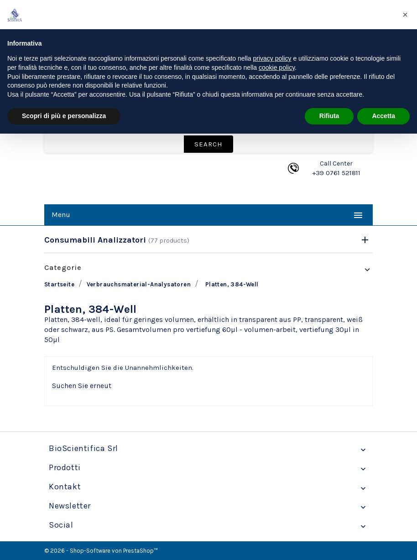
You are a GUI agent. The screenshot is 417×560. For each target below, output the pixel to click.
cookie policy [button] (277, 67)
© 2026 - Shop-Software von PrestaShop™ (101, 550)
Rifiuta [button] (329, 115)
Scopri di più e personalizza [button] (64, 115)
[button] (405, 14)
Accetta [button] (383, 115)
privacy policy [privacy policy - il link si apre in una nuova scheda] (272, 58)
